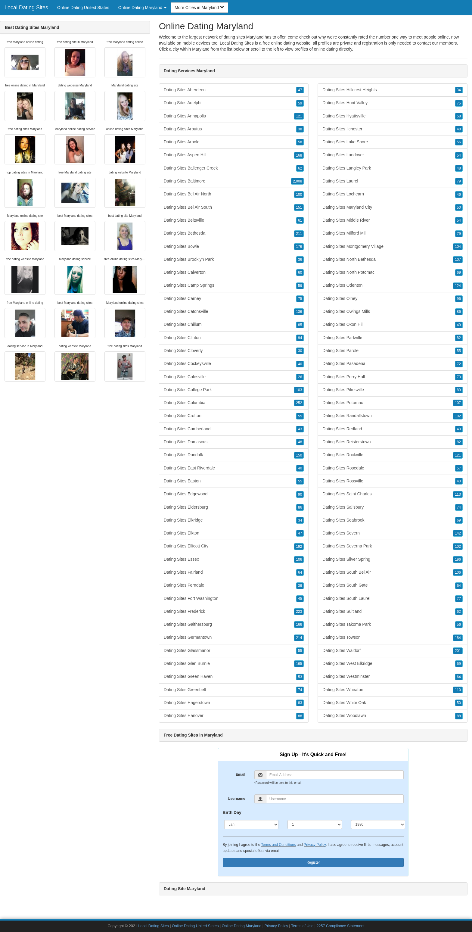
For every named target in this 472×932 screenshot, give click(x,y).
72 (459, 364)
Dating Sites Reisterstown (392, 442)
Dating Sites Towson (392, 637)
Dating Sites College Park (234, 390)
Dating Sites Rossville (392, 481)
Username (236, 798)
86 (300, 507)
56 (459, 142)
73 (459, 377)
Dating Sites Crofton (234, 416)
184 (458, 638)
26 (300, 377)
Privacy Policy (315, 845)
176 (299, 247)
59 (300, 103)
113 (458, 494)
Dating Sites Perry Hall (392, 377)
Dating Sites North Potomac (392, 272)
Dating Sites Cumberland (234, 429)
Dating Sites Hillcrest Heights (392, 90)
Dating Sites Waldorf (392, 650)
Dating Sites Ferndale (234, 585)
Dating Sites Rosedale (392, 468)
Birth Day (232, 812)
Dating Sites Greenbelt (234, 690)
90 (300, 494)
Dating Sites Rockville (392, 455)
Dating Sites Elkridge (234, 520)
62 (300, 168)
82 (459, 338)
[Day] (314, 824)
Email (240, 774)
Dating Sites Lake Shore (392, 142)
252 (299, 403)
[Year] (378, 824)
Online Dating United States (83, 7)
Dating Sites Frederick (234, 611)
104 (458, 247)
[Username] (335, 798)
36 (300, 259)
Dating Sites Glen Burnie (234, 663)
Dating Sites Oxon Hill (392, 324)
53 (300, 677)
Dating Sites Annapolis (234, 116)
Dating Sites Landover (392, 155)
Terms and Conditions (278, 845)
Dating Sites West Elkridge (392, 663)
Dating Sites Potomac (392, 403)
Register (313, 862)
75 (300, 299)
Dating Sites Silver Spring (392, 559)
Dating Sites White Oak (392, 703)
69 (459, 272)
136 (299, 312)
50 (459, 207)
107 (458, 259)
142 (458, 533)
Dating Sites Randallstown (392, 416)
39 (300, 586)
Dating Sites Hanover (234, 715)
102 (458, 416)
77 (459, 599)
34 (300, 520)
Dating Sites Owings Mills (392, 311)
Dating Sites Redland (392, 429)
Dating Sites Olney (392, 298)
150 (299, 455)
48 (300, 442)
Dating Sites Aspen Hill (234, 155)
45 (300, 599)
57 (459, 468)
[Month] (251, 824)
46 (459, 194)
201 (458, 651)
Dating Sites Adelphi (234, 103)
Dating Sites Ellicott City (234, 546)
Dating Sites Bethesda (234, 233)
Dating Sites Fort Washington (234, 598)
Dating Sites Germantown (234, 637)
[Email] (335, 774)
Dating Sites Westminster (392, 676)
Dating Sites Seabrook (392, 520)
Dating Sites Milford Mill (392, 233)
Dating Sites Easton (234, 481)
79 (459, 181)
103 (299, 390)
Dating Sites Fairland (234, 572)
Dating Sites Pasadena (392, 363)
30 (300, 351)
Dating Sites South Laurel (392, 598)
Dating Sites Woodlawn (392, 715)
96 (459, 299)
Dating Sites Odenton (392, 285)
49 (459, 325)
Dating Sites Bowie (234, 246)
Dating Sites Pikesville (392, 390)
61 (300, 220)
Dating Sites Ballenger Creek (234, 168)
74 (300, 690)
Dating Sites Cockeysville (234, 363)
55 (300, 416)
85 (300, 325)
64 (300, 572)
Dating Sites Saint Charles (392, 494)
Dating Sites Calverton (234, 272)
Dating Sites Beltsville (234, 220)
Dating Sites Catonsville (234, 311)
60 (300, 272)
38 (300, 129)
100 (299, 194)
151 (299, 207)
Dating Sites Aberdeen (234, 90)
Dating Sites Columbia (234, 403)
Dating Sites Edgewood (234, 494)
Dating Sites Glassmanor (234, 650)
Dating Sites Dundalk (234, 455)
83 (300, 703)
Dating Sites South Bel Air (392, 572)
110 (458, 690)
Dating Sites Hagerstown (234, 703)
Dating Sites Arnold (234, 142)
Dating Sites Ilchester (392, 129)
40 (300, 364)
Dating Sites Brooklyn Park (234, 259)
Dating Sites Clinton (234, 338)
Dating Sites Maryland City (392, 207)
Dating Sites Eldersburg (234, 507)
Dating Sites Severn (392, 533)
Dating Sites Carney (234, 298)
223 (299, 611)
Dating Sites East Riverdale (234, 468)
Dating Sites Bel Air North (234, 194)
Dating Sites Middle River (392, 220)
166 (299, 624)
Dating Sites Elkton (234, 533)
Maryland (201, 49)
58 (300, 142)
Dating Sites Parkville (392, 338)
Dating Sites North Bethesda (392, 259)
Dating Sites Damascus (234, 442)
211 (299, 234)
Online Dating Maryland (242, 926)
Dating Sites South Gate (392, 585)
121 (299, 116)
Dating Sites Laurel (392, 181)
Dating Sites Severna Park (392, 546)
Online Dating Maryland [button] (142, 7)
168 (299, 155)
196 (458, 559)
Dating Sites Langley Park (392, 168)
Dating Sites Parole (392, 351)
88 (300, 716)
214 (299, 638)
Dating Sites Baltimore (234, 181)
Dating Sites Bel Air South (234, 207)
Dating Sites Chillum (234, 324)
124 (458, 286)
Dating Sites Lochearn (392, 194)
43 (300, 429)
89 (459, 390)
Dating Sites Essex (234, 559)
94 (300, 338)
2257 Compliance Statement (341, 926)
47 (300, 90)
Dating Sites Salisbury (392, 507)
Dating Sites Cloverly (234, 351)
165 (299, 664)
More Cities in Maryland (199, 7)
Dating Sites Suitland (392, 611)
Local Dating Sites (26, 8)
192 (299, 546)
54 (459, 155)
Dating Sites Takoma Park (392, 624)
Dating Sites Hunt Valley (392, 103)
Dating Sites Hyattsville (392, 116)
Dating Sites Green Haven (234, 676)
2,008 (297, 181)
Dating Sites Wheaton (392, 690)
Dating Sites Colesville (234, 377)
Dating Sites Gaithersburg (234, 624)
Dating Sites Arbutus (234, 129)
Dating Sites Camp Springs (234, 285)
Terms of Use (302, 926)
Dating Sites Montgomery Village (392, 246)
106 (299, 559)
